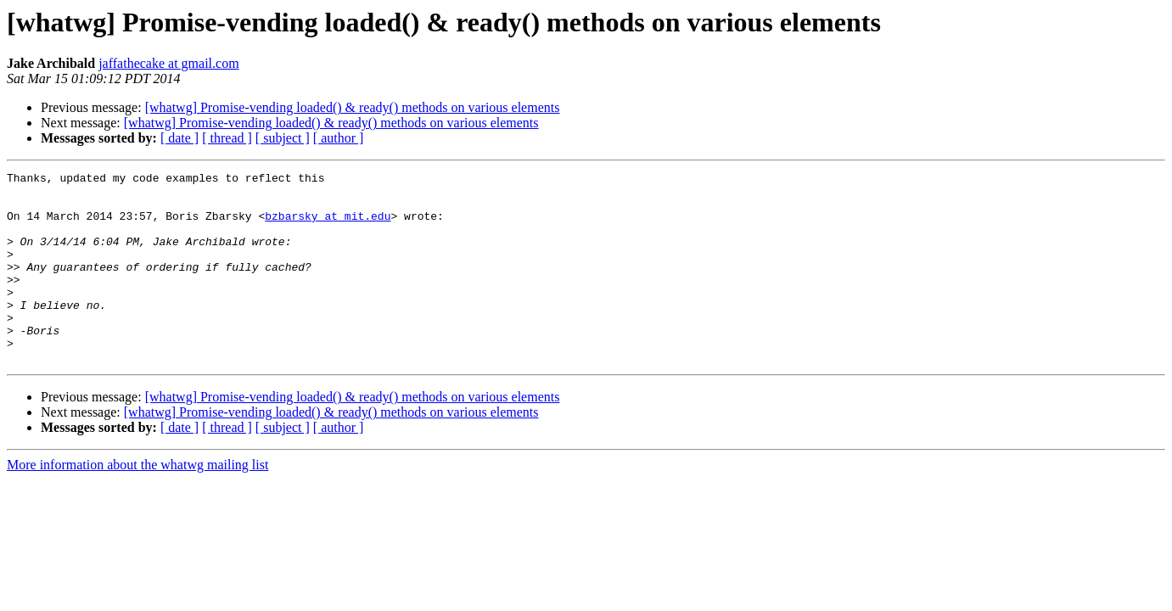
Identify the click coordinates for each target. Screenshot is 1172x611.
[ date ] (179, 138)
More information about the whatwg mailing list (137, 503)
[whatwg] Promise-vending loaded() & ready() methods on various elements (352, 107)
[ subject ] (282, 138)
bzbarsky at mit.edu (327, 225)
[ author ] (338, 138)
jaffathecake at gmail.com (168, 63)
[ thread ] (227, 138)
